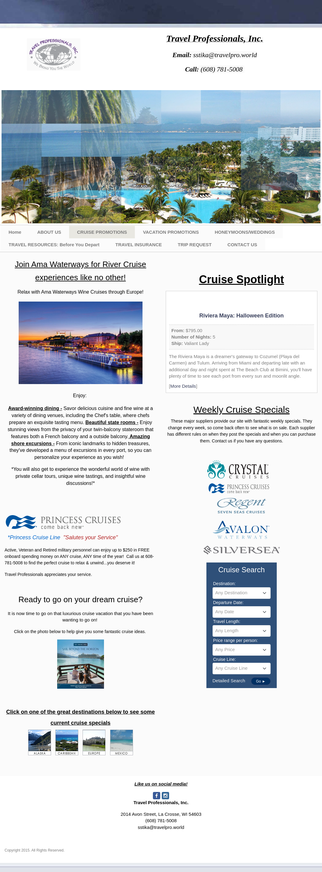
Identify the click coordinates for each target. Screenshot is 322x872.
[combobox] (242, 593)
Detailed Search (229, 680)
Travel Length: (226, 621)
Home (15, 232)
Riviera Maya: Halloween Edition (241, 316)
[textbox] (241, 593)
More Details (183, 386)
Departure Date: (228, 602)
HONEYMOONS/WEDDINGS (245, 232)
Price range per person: (235, 640)
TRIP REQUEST (195, 244)
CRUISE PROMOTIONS (102, 232)
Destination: (224, 583)
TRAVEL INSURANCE (138, 244)
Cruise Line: (224, 659)
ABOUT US (49, 232)
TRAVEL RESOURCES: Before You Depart (54, 244)
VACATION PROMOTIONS (171, 232)
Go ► (260, 681)
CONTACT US (242, 244)
